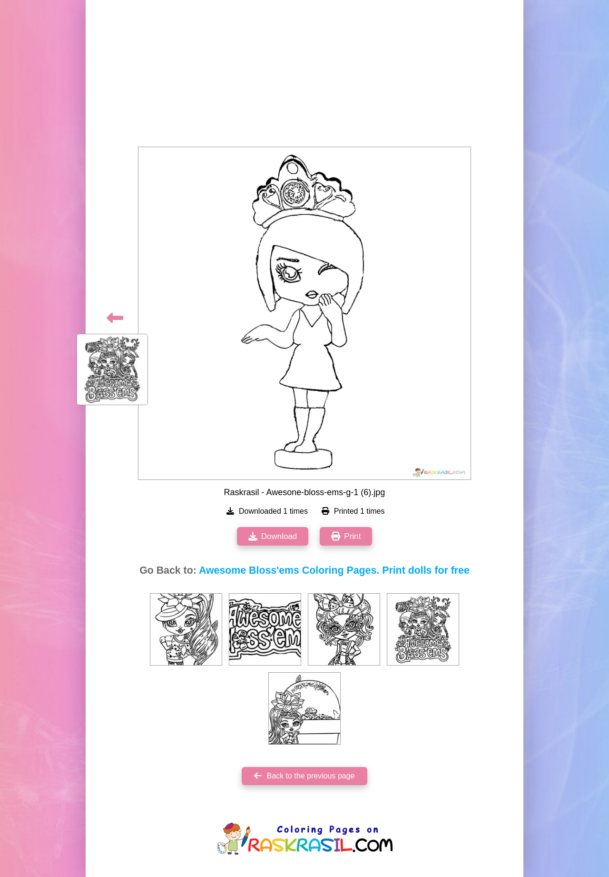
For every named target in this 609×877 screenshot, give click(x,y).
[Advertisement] (304, 76)
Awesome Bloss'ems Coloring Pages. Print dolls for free (334, 570)
